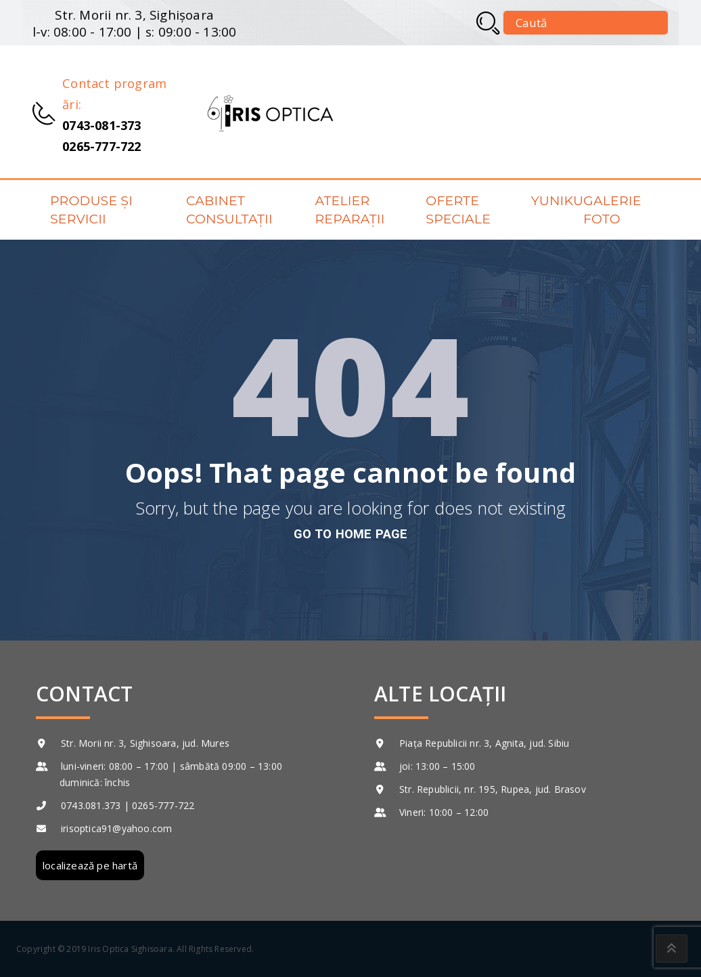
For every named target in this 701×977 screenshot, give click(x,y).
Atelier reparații (349, 210)
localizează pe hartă (90, 865)
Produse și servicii (91, 210)
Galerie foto (612, 210)
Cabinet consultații (229, 210)
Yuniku (557, 201)
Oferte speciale (458, 210)
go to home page (351, 534)
